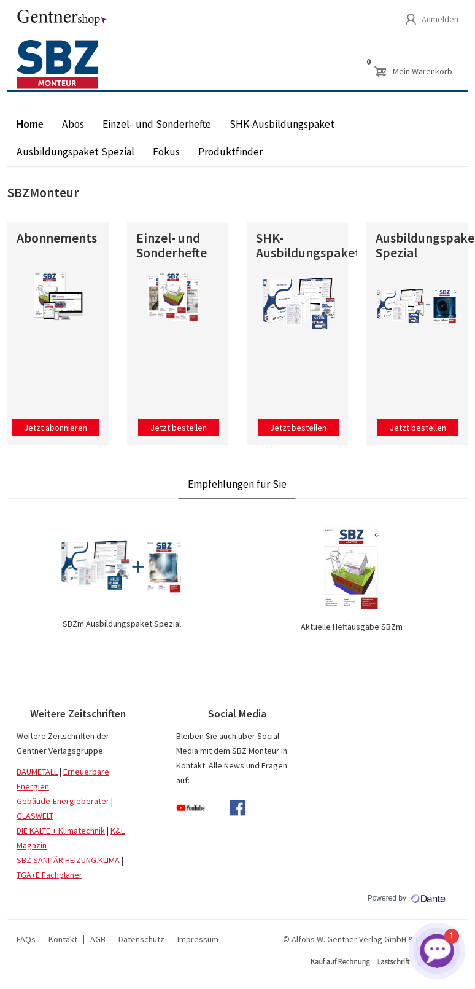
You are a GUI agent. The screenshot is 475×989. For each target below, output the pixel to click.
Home (30, 124)
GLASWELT (35, 815)
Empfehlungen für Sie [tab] (237, 484)
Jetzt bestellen (178, 427)
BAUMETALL (37, 771)
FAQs (26, 939)
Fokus (166, 151)
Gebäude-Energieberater (63, 801)
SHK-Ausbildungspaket (282, 124)
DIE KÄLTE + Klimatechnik (61, 830)
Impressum (197, 939)
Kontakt (62, 939)
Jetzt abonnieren (55, 427)
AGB (98, 939)
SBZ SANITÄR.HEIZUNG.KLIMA (68, 860)
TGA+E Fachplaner (49, 874)
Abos (73, 124)
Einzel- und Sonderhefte (156, 124)
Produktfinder (230, 151)
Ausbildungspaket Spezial (75, 151)
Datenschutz (141, 939)
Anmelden (440, 19)
